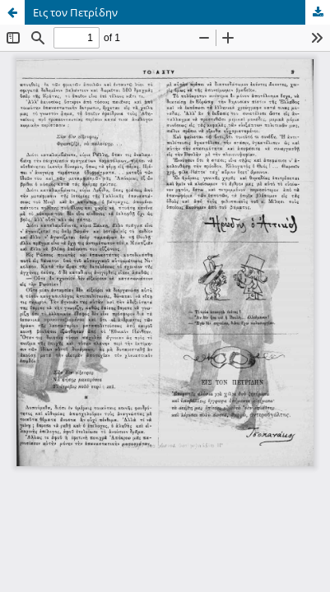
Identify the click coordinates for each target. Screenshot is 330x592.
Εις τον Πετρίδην (75, 12)
